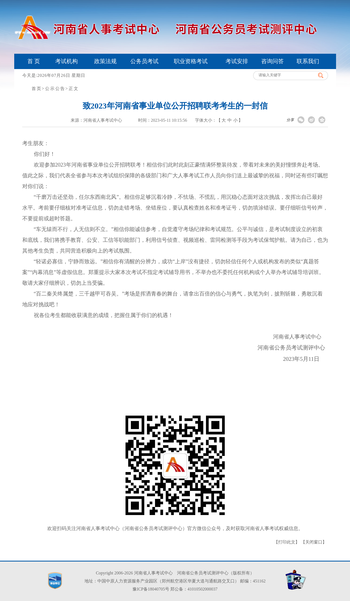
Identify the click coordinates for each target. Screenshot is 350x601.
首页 (37, 88)
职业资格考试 (191, 61)
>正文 (72, 88)
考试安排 (237, 61)
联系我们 (308, 61)
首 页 (33, 61)
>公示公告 (53, 88)
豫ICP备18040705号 (150, 589)
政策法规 (105, 61)
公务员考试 (144, 61)
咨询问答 (272, 61)
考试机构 (66, 61)
